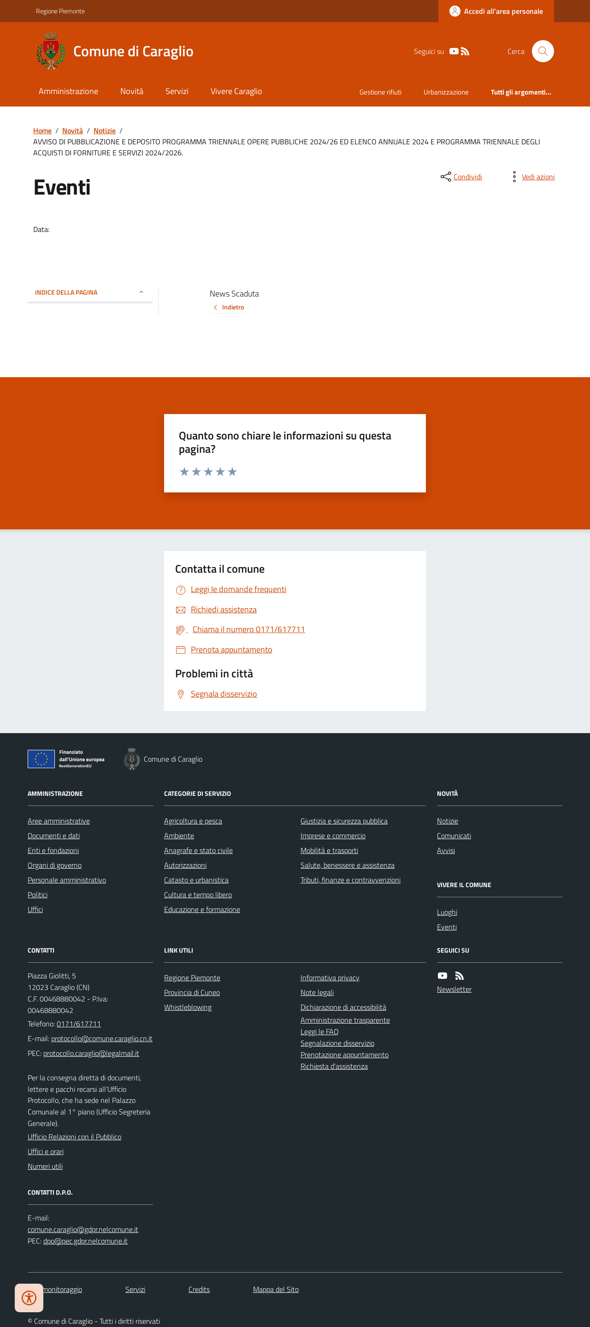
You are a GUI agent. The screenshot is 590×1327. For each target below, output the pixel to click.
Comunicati (454, 835)
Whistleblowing (188, 1007)
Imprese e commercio (333, 835)
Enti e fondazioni (53, 850)
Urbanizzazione (446, 92)
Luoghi (447, 912)
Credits (199, 1289)
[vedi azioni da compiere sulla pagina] (531, 176)
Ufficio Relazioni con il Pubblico (74, 1136)
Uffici (35, 909)
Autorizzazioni (185, 865)
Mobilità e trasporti (329, 850)
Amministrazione (68, 91)
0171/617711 (79, 1023)
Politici (37, 894)
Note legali (317, 992)
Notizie (105, 130)
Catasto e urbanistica (196, 879)
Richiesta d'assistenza (334, 1066)
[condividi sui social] (460, 176)
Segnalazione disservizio (337, 1043)
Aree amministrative (59, 820)
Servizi (177, 91)
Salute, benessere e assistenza (348, 865)
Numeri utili (45, 1166)
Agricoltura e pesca (193, 820)
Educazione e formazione (202, 909)
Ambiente (179, 835)
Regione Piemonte (60, 11)
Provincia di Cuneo (192, 992)
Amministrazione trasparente (345, 1019)
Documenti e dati (54, 835)
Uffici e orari (46, 1151)
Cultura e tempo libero (198, 894)
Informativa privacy (330, 977)
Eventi (447, 926)
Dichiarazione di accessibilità (343, 1007)
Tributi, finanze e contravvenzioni (351, 879)
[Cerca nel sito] (539, 51)
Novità (131, 91)
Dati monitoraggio (55, 1289)
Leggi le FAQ (320, 1031)
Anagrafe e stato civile (198, 850)
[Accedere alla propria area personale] (496, 11)
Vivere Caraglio (236, 91)
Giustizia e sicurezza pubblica (344, 820)
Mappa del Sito (276, 1289)
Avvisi (446, 850)
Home (42, 130)
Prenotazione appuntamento (345, 1054)
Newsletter (454, 989)
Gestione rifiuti (380, 92)
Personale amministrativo (67, 879)
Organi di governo (55, 865)
